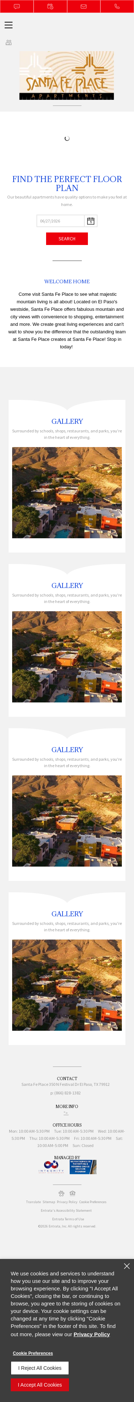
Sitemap (49, 1202)
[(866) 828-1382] (117, 6)
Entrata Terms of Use (68, 1219)
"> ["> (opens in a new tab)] (66, 1113)
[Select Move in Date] (60, 221)
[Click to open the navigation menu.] (9, 25)
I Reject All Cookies (39, 1368)
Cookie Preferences (33, 1353)
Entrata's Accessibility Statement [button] (66, 1210)
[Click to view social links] (9, 42)
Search (67, 238)
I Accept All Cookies (40, 1385)
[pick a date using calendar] (91, 221)
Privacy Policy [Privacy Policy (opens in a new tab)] (67, 1202)
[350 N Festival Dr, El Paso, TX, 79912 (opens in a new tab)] (79, 1085)
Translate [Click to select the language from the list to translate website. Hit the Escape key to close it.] (33, 1202)
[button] (17, 6)
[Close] (127, 1266)
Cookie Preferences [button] (92, 1202)
